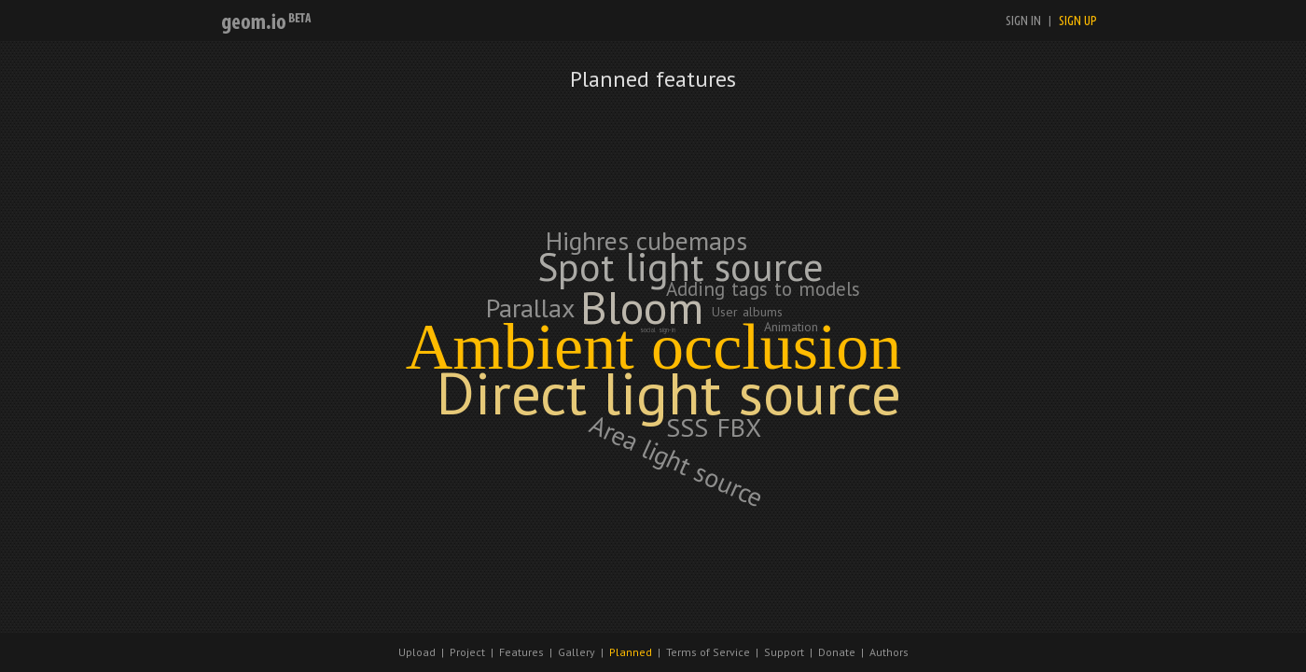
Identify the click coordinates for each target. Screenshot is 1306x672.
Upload (417, 652)
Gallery (576, 652)
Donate (836, 652)
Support (784, 652)
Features (521, 652)
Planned (630, 652)
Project (467, 652)
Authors (889, 652)
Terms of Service (708, 652)
